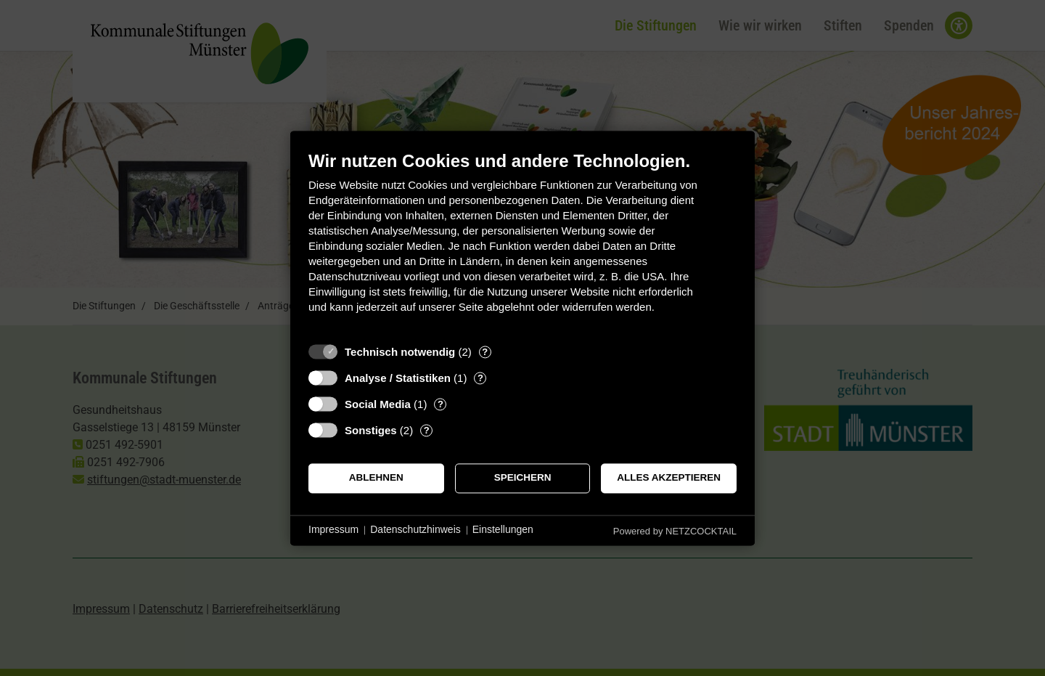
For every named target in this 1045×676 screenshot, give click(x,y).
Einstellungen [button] (502, 530)
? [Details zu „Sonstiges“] (427, 430)
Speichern (523, 478)
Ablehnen (376, 478)
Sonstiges (371, 430)
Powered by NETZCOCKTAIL (675, 531)
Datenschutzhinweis (415, 530)
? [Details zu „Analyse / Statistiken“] (480, 377)
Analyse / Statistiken (398, 378)
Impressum (333, 530)
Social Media (378, 404)
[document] (522, 242)
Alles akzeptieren (669, 478)
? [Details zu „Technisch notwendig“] (485, 351)
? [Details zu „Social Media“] (440, 404)
